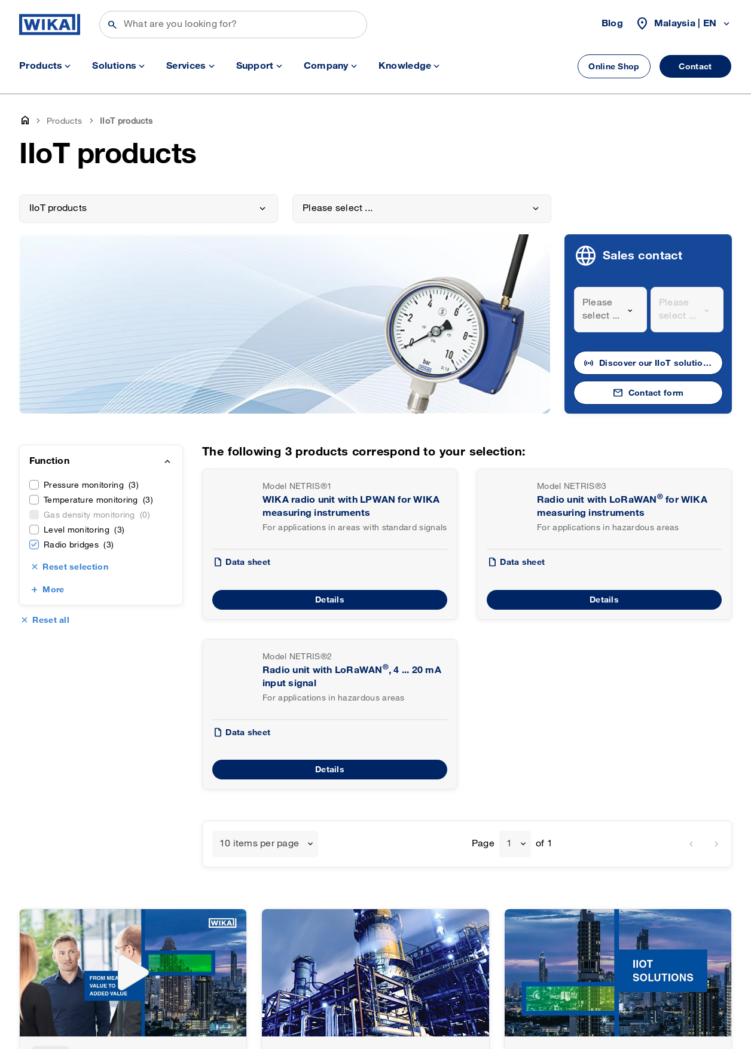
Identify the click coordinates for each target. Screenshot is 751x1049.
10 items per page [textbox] (259, 843)
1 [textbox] (509, 843)
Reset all (50, 620)
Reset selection (75, 567)
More (53, 590)
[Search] (233, 24)
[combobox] (610, 309)
